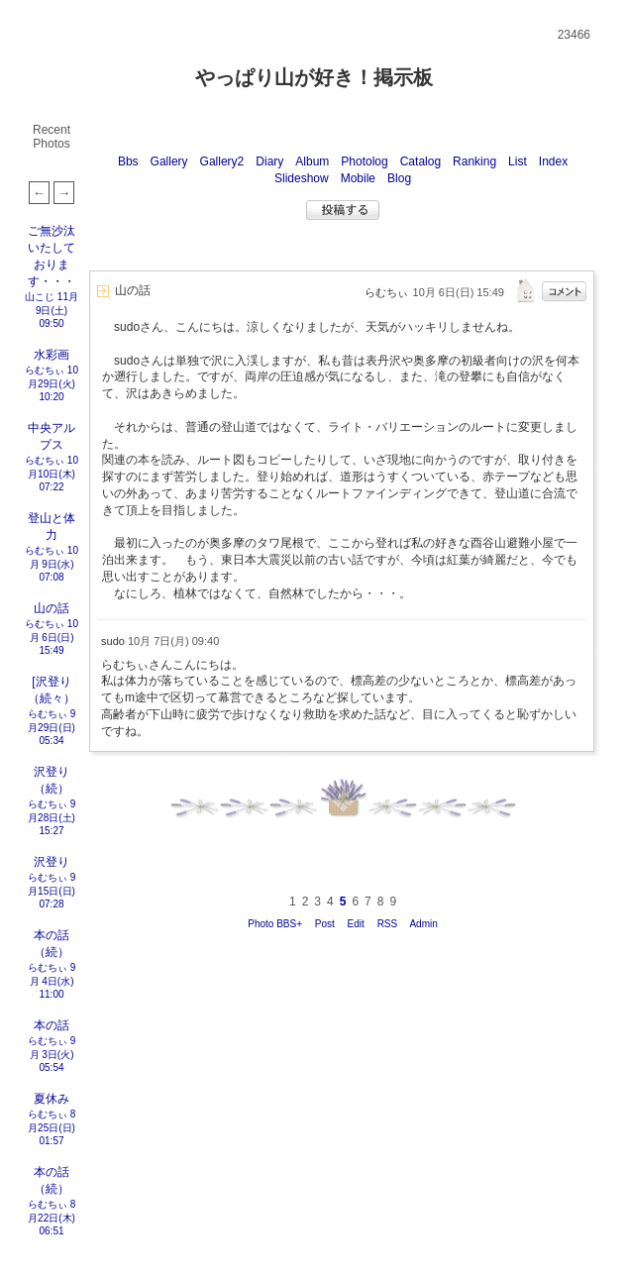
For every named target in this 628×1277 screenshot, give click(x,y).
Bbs (128, 161)
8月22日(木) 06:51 (51, 1217)
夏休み (51, 1099)
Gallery (169, 161)
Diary (269, 161)
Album (312, 161)
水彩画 (51, 355)
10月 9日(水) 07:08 (54, 564)
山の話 (51, 608)
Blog (399, 178)
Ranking (474, 161)
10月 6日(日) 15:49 (54, 637)
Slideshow (301, 178)
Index (553, 161)
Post (325, 923)
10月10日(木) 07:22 (53, 473)
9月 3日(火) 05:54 (53, 1054)
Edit (356, 923)
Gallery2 (222, 161)
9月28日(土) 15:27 (51, 817)
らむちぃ (44, 370)
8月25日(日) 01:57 (51, 1127)
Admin (423, 923)
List (517, 161)
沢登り (51, 862)
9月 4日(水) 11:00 (53, 981)
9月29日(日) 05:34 (51, 727)
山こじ (39, 296)
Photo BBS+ (275, 923)
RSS (387, 923)
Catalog (420, 161)
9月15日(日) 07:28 (51, 890)
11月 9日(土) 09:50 (57, 310)
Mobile (358, 178)
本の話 (51, 1025)
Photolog (364, 161)
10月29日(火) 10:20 (53, 383)
